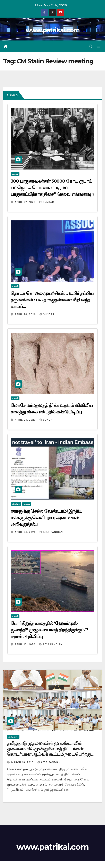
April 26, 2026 (26, 314)
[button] (90, 46)
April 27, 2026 (25, 202)
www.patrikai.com (53, 30)
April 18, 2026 (25, 644)
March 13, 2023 (23, 762)
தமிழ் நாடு (13, 737)
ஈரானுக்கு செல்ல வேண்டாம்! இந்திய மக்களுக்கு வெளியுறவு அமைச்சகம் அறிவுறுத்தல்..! (46, 517)
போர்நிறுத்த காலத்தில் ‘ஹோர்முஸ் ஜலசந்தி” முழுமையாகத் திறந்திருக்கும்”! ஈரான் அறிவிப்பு (49, 630)
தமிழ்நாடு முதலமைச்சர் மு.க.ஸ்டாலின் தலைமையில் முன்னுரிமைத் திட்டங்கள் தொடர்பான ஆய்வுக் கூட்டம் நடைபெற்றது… (50, 749)
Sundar (46, 202)
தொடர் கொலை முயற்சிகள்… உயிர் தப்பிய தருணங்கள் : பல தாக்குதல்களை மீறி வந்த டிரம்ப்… (52, 300)
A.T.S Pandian (51, 532)
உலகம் (15, 174)
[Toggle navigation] (98, 46)
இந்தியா (16, 504)
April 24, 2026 (26, 419)
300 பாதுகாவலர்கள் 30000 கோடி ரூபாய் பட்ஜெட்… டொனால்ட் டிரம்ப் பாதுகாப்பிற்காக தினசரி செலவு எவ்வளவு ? (52, 187)
